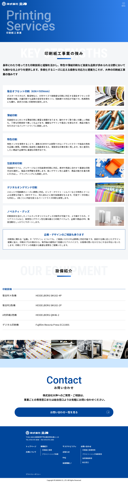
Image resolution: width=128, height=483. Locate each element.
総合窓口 (85, 462)
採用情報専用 (87, 458)
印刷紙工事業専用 (88, 450)
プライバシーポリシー (33, 474)
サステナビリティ (69, 446)
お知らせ (66, 452)
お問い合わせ (86, 446)
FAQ (64, 457)
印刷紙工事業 (47, 450)
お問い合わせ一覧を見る (64, 412)
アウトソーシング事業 (50, 454)
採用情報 (67, 463)
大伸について (31, 452)
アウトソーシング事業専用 (92, 454)
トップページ (31, 446)
